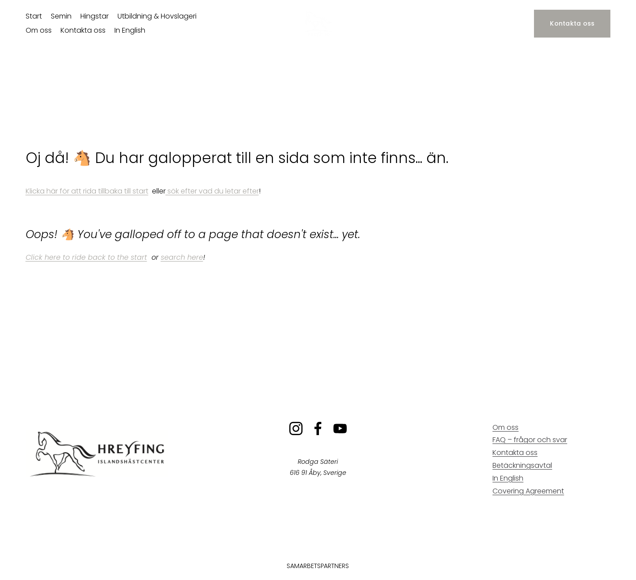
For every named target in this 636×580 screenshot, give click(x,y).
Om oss (39, 30)
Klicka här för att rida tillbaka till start (87, 191)
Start (34, 16)
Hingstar (94, 16)
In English (129, 30)
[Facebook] (318, 428)
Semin (61, 16)
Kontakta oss (83, 30)
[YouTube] (340, 428)
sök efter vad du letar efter (212, 191)
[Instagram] (296, 428)
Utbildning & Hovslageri (157, 16)
